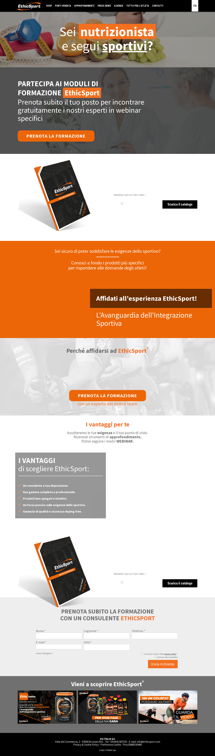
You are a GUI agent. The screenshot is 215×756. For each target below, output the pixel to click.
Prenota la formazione (56, 136)
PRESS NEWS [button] (104, 5)
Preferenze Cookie (111, 744)
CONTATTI (157, 5)
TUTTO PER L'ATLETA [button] (137, 5)
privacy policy (170, 654)
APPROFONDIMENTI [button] (84, 5)
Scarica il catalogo (180, 204)
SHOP (49, 5)
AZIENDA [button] (118, 5)
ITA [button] (195, 5)
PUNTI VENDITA (63, 5)
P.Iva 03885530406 (132, 744)
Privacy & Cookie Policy (86, 744)
